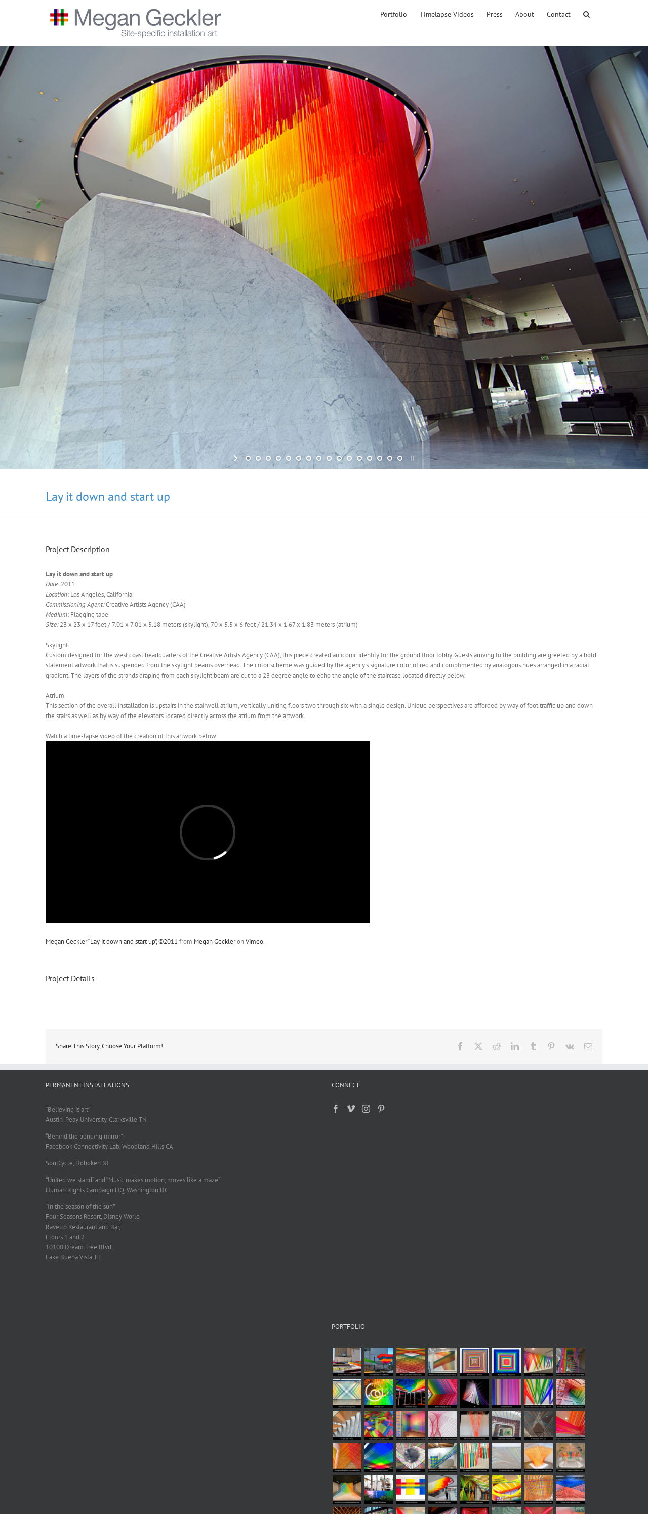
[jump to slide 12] (359, 458)
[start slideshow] (236, 458)
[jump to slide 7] (309, 458)
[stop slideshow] (411, 458)
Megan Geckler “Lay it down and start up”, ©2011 (112, 941)
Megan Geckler (214, 941)
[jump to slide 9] (329, 458)
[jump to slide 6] (299, 458)
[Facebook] (336, 1109)
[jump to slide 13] (369, 458)
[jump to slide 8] (319, 458)
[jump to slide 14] (380, 458)
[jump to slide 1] (248, 458)
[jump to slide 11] (349, 458)
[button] (586, 13)
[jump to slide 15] (390, 458)
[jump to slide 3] (268, 458)
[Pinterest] (381, 1109)
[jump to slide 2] (258, 458)
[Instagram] (366, 1109)
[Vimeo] (351, 1109)
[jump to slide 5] (289, 458)
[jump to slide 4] (278, 458)
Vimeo (254, 941)
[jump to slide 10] (339, 458)
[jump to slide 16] (400, 458)
